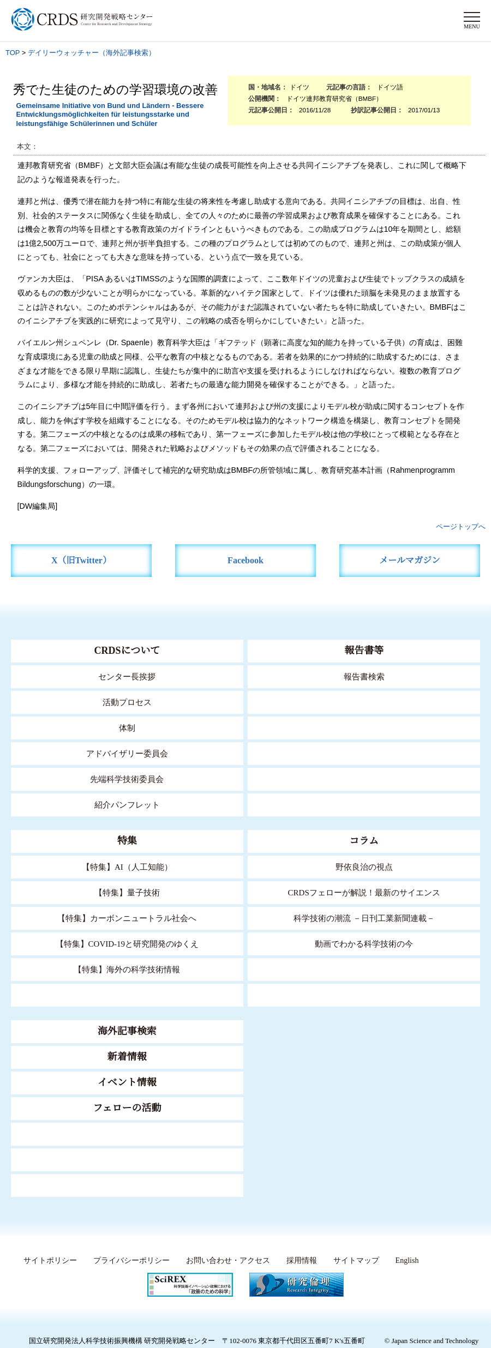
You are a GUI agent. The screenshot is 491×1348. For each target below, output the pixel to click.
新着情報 (127, 1056)
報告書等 (364, 650)
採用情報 (301, 1260)
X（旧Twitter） (81, 560)
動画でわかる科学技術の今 (364, 944)
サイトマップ (356, 1260)
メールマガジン (409, 560)
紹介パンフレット (127, 805)
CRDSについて (127, 650)
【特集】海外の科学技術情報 (127, 969)
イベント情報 (127, 1082)
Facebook (245, 560)
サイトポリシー (50, 1260)
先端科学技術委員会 (127, 779)
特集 (127, 840)
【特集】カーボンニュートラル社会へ (126, 918)
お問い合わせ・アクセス (228, 1260)
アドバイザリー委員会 (127, 753)
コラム (364, 840)
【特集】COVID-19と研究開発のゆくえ (127, 944)
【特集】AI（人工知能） (127, 867)
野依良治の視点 (364, 867)
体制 (127, 728)
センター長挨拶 (126, 676)
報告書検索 (364, 676)
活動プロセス (127, 702)
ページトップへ (461, 526)
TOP (12, 53)
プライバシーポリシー (131, 1260)
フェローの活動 (127, 1108)
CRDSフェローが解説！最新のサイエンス (364, 892)
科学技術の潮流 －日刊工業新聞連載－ (364, 918)
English (407, 1260)
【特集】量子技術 (127, 892)
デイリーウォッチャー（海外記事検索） (91, 53)
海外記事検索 (127, 1031)
